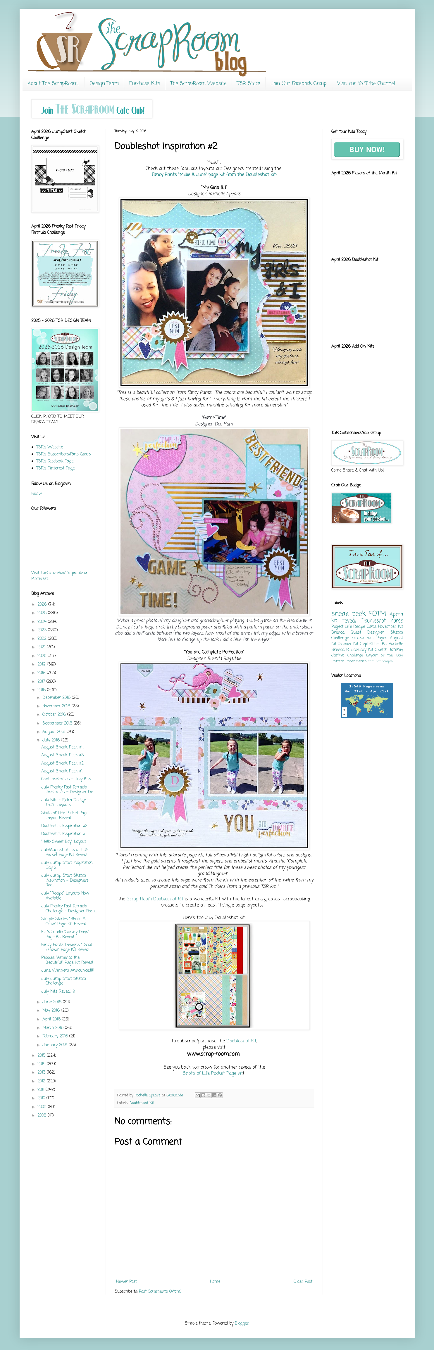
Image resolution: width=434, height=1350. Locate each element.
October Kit (348, 644)
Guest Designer (367, 633)
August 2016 (54, 732)
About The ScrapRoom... (53, 83)
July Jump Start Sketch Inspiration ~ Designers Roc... (65, 881)
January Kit (362, 650)
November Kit (390, 627)
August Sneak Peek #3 (62, 755)
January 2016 (55, 1045)
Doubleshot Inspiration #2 (64, 826)
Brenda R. (340, 650)
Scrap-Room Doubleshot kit (154, 899)
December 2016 (57, 698)
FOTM (377, 614)
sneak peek (348, 614)
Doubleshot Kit (142, 1103)
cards (397, 621)
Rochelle (396, 644)
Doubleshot (373, 621)
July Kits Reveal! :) (58, 992)
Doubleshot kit (241, 1041)
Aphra (396, 614)
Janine (337, 655)
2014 (42, 1064)
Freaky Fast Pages (369, 638)
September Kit (373, 644)
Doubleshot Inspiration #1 (63, 834)
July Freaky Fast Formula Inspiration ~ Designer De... (68, 790)
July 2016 (51, 740)
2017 (41, 682)
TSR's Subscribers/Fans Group (63, 454)
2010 (41, 1098)
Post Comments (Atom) (160, 1292)
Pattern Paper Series (349, 661)
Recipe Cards (364, 627)
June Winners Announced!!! (67, 971)
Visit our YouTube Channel (366, 83)
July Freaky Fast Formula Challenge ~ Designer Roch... (69, 908)
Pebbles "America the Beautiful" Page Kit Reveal (67, 960)
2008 (42, 1115)
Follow (36, 494)
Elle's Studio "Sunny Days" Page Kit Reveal (65, 934)
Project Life (341, 627)
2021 (42, 647)
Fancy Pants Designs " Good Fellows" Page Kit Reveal (66, 947)
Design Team (104, 83)
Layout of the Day (384, 655)
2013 (42, 1073)
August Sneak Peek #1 (61, 771)
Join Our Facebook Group (299, 83)
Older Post (303, 1282)
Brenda (338, 633)
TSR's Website (49, 447)
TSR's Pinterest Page (55, 468)
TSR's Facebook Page (54, 461)
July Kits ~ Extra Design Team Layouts (63, 802)
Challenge (355, 655)
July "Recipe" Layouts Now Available (65, 896)
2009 (42, 1107)
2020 (42, 656)
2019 (42, 664)
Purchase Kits (144, 83)
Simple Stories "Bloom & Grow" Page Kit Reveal (63, 921)
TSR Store (248, 83)
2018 (42, 673)
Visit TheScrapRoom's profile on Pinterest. (60, 576)
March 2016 (53, 1028)
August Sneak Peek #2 (62, 763)
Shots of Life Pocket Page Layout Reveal (64, 815)
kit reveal (343, 621)
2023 (42, 630)
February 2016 (55, 1036)
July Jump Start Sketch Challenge (63, 981)
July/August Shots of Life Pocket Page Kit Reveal (64, 852)
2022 (42, 639)
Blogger (242, 1323)
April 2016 (52, 1019)
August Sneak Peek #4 (62, 747)
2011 (41, 1090)
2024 (42, 622)
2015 (42, 1056)
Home (215, 1282)
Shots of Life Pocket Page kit (213, 1073)
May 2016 (51, 1011)
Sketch (381, 650)
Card (371, 661)
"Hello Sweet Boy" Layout (63, 842)
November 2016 (57, 706)
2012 (42, 1081)
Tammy (396, 650)
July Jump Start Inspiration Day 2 (67, 865)
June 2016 (52, 1002)
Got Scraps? (384, 661)
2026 (42, 605)
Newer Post (126, 1282)
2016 (42, 690)
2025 (42, 613)
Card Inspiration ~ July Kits (66, 779)
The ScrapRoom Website (198, 83)
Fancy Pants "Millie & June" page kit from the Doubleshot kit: (214, 174)
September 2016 (58, 723)
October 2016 (54, 715)
